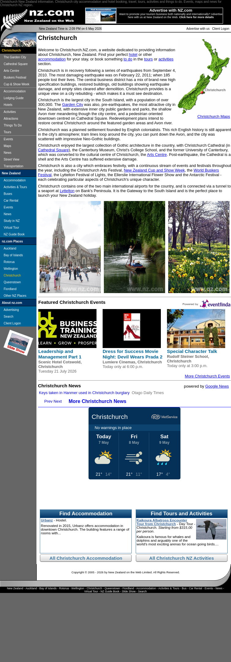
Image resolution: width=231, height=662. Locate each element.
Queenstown (12, 282)
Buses (8, 194)
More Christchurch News (97, 401)
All (52, 558)
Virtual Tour (11, 227)
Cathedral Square (16, 64)
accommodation (52, 59)
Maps (7, 146)
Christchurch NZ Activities (185, 558)
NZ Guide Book (14, 234)
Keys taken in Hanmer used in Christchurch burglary (84, 392)
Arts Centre (11, 70)
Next (58, 401)
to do (127, 59)
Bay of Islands (13, 255)
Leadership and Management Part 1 (59, 354)
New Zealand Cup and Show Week (154, 170)
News (7, 152)
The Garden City (15, 57)
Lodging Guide (14, 98)
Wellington (11, 268)
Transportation (13, 166)
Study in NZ (12, 221)
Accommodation (15, 91)
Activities (10, 112)
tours (148, 59)
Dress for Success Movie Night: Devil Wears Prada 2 (132, 354)
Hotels (8, 104)
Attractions (11, 118)
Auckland (10, 248)
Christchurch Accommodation (89, 558)
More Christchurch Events (207, 376)
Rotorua (9, 262)
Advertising (11, 310)
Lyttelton (67, 190)
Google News (217, 386)
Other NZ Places (15, 295)
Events (8, 139)
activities (165, 59)
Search (8, 316)
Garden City (72, 104)
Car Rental (11, 200)
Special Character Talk (192, 351)
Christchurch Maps (213, 116)
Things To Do (13, 125)
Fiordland (10, 289)
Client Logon (220, 28)
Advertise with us (198, 28)
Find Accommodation (85, 514)
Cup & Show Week (16, 84)
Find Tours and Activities (181, 514)
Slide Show (129, 591)
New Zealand (15, 588)
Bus (184, 588)
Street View (11, 159)
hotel (133, 54)
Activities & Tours (15, 187)
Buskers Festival (15, 77)
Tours (7, 132)
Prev (48, 401)
